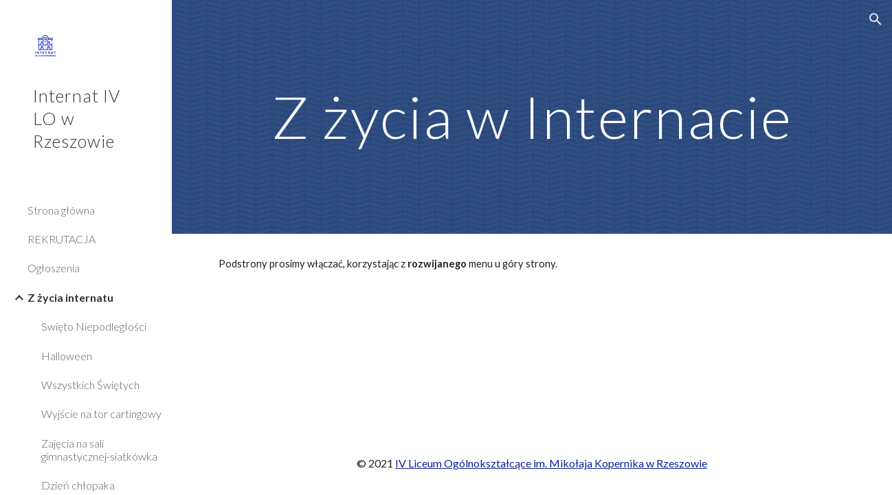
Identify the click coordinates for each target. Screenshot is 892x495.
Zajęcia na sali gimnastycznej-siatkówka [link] (99, 450)
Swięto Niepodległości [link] (93, 326)
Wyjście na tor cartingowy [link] (101, 413)
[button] (875, 19)
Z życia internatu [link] (70, 297)
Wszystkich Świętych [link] (90, 384)
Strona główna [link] (61, 210)
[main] (532, 116)
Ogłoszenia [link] (53, 267)
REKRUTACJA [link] (61, 238)
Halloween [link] (66, 355)
